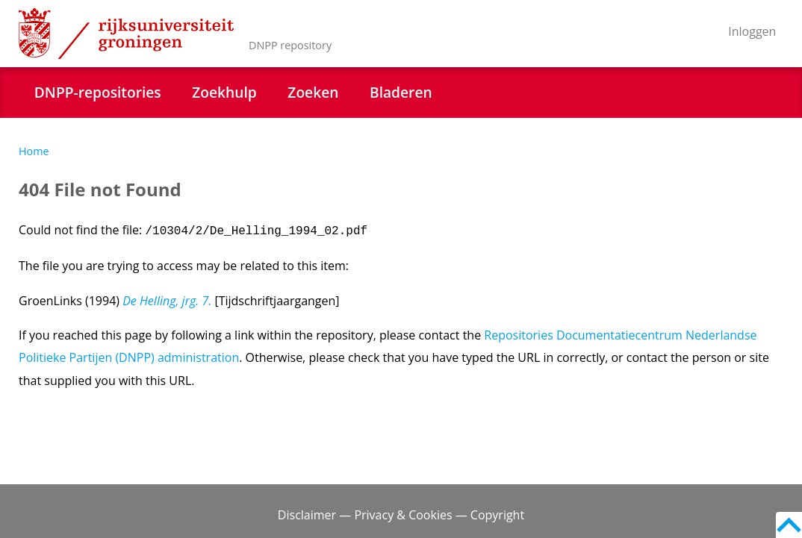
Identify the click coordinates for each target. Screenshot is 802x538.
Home (34, 151)
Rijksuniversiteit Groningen (126, 33)
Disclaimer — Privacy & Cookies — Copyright (401, 515)
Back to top (789, 525)
